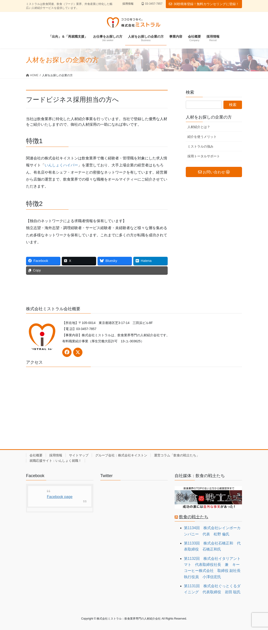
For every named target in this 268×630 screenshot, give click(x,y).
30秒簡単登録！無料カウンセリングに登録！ (204, 4)
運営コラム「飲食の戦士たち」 (176, 455)
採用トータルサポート (203, 156)
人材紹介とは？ (198, 127)
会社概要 (35, 455)
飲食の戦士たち (193, 517)
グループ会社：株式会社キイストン (121, 455)
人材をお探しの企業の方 (209, 117)
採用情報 (128, 3)
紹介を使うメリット (202, 137)
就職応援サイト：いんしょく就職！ (55, 460)
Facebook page (59, 497)
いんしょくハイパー (61, 165)
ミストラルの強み (200, 146)
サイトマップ (78, 455)
